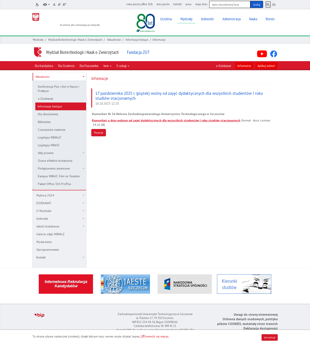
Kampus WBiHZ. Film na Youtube (59, 176)
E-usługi (123, 66)
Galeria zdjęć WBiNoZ (50, 234)
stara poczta (162, 4)
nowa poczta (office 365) (139, 4)
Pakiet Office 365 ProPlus (54, 184)
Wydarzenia (44, 242)
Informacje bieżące (137, 40)
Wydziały (38, 40)
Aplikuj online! (266, 66)
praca (188, 4)
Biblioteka (44, 122)
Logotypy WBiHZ (48, 145)
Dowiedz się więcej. (156, 336)
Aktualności (114, 40)
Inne (108, 66)
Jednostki (60, 219)
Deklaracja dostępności (260, 328)
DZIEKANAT (60, 203)
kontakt (177, 4)
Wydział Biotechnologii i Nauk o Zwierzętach (75, 40)
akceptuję (269, 337)
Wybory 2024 (60, 195)
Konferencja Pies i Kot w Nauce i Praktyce (58, 89)
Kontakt (60, 257)
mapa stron (201, 4)
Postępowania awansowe (61, 168)
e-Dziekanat (223, 66)
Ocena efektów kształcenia (55, 161)
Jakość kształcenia (60, 226)
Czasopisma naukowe (51, 130)
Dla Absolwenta (48, 114)
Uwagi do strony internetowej (256, 314)
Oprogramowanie (47, 250)
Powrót (98, 133)
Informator (244, 66)
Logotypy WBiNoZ (49, 137)
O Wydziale (60, 211)
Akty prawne (61, 153)
